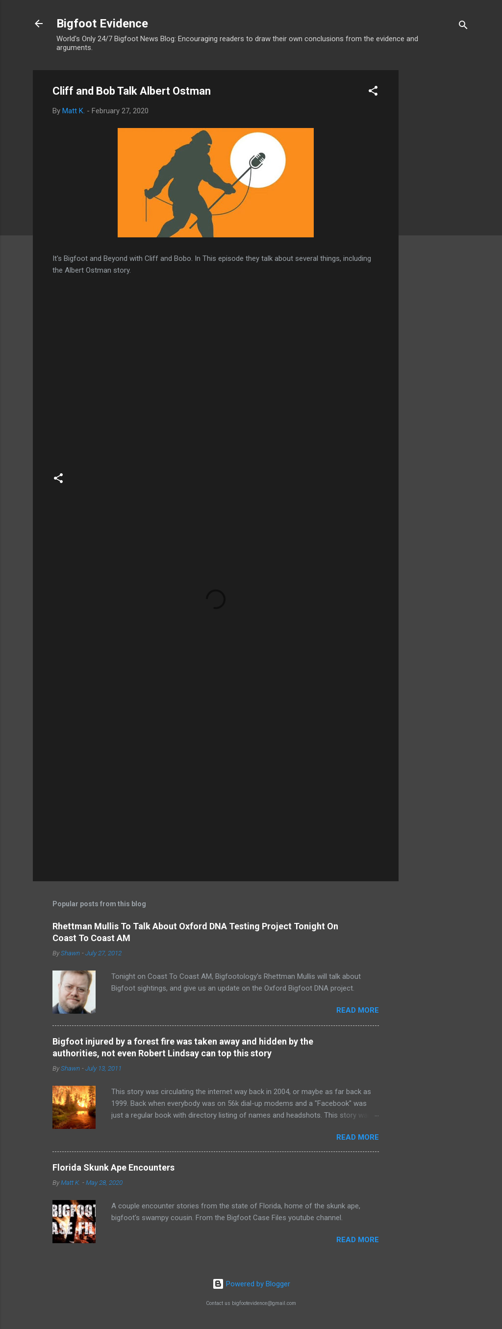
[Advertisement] (437, 217)
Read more (357, 1010)
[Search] (463, 27)
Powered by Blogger (251, 1283)
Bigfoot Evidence (102, 23)
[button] (373, 92)
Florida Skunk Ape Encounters (113, 1167)
